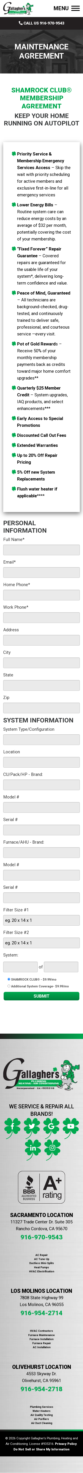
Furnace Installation (41, 1339)
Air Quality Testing (41, 1415)
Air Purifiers (41, 1419)
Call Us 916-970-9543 (41, 23)
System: (10, 955)
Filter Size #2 (16, 932)
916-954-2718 (41, 1389)
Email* (9, 562)
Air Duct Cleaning (41, 1423)
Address (11, 629)
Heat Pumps (41, 1267)
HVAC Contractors (41, 1330)
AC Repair (41, 1255)
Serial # (10, 819)
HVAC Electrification (41, 1271)
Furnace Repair (41, 1343)
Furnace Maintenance (41, 1335)
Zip (6, 697)
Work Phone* (15, 607)
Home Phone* (16, 584)
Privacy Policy (66, 1444)
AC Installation (41, 1347)
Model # (11, 797)
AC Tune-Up (41, 1259)
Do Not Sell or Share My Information (41, 1449)
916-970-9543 (41, 1237)
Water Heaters (41, 1411)
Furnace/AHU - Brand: (23, 842)
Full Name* (13, 539)
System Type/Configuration (28, 729)
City (6, 652)
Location (11, 751)
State (8, 675)
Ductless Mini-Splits (41, 1263)
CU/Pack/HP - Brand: (23, 774)
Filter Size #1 (16, 909)
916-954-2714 (41, 1313)
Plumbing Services (41, 1406)
